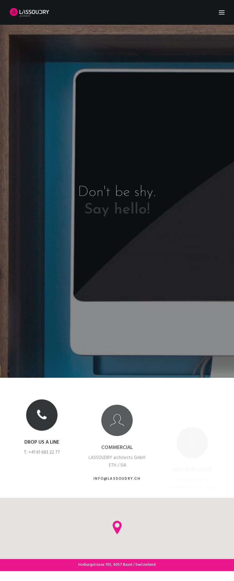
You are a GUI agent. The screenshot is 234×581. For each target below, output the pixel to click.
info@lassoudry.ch (116, 476)
